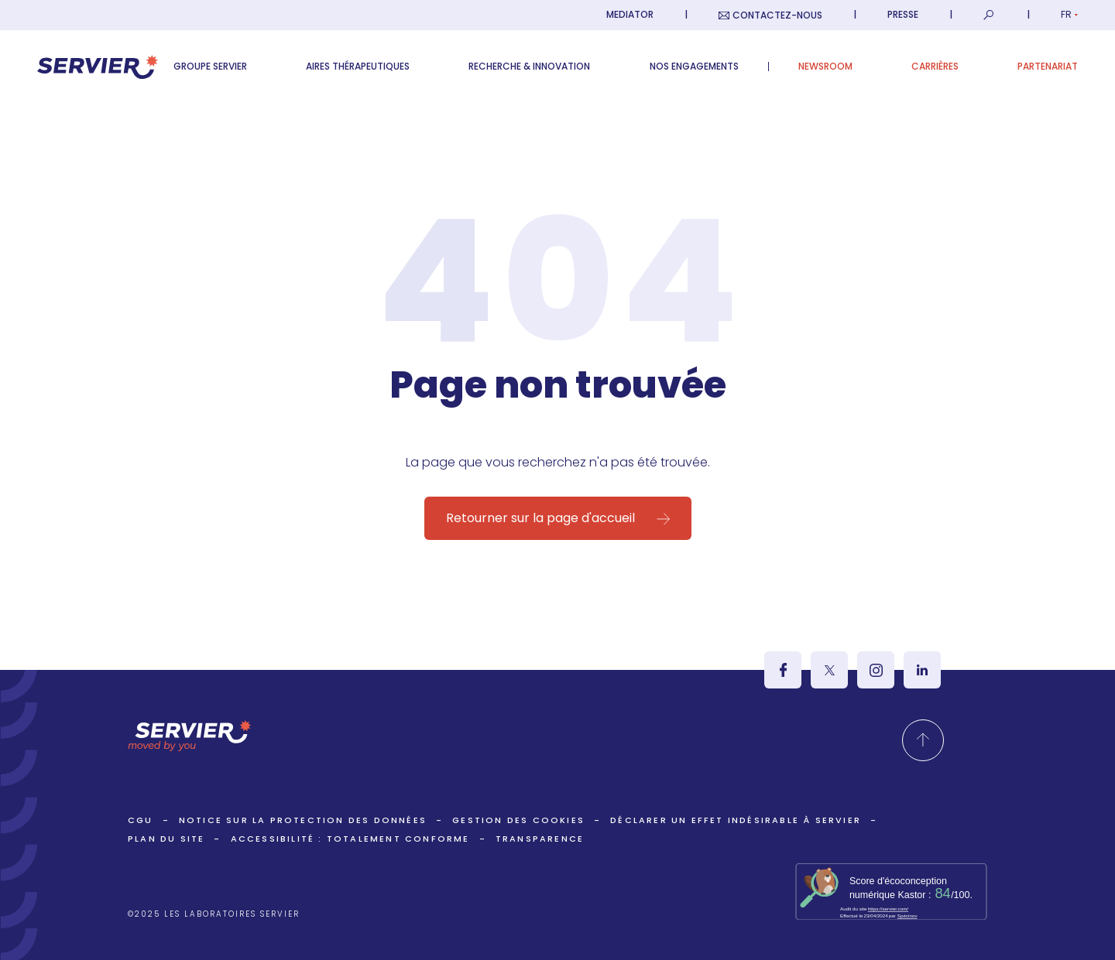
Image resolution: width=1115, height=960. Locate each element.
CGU (140, 820)
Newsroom (825, 66)
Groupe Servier (210, 66)
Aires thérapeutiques (358, 66)
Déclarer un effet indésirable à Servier (735, 820)
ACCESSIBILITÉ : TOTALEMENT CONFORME (350, 838)
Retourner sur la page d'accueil (540, 518)
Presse (902, 14)
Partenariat (1047, 66)
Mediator (630, 14)
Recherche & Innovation (529, 66)
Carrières (935, 66)
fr (1069, 14)
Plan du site (166, 838)
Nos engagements (694, 66)
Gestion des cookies (518, 820)
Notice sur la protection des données (303, 820)
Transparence (540, 838)
